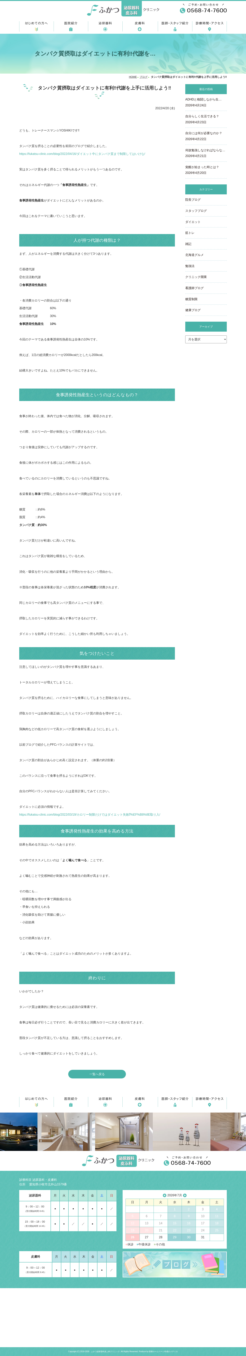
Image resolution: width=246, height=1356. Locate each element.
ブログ (144, 77)
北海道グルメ (194, 254)
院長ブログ (193, 199)
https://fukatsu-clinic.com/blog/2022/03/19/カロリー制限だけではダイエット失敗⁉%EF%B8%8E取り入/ (89, 814)
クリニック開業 (196, 277)
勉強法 (189, 266)
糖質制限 (191, 299)
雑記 (188, 244)
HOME (133, 77)
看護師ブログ (194, 288)
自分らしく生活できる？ (206, 120)
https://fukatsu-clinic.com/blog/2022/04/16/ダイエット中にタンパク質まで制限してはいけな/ (82, 153)
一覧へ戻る (97, 1074)
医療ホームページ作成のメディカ (163, 1351)
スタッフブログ (196, 210)
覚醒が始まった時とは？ (206, 170)
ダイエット (193, 222)
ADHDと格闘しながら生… (206, 103)
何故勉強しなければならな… (206, 154)
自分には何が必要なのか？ (206, 136)
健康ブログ (193, 310)
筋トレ (189, 232)
